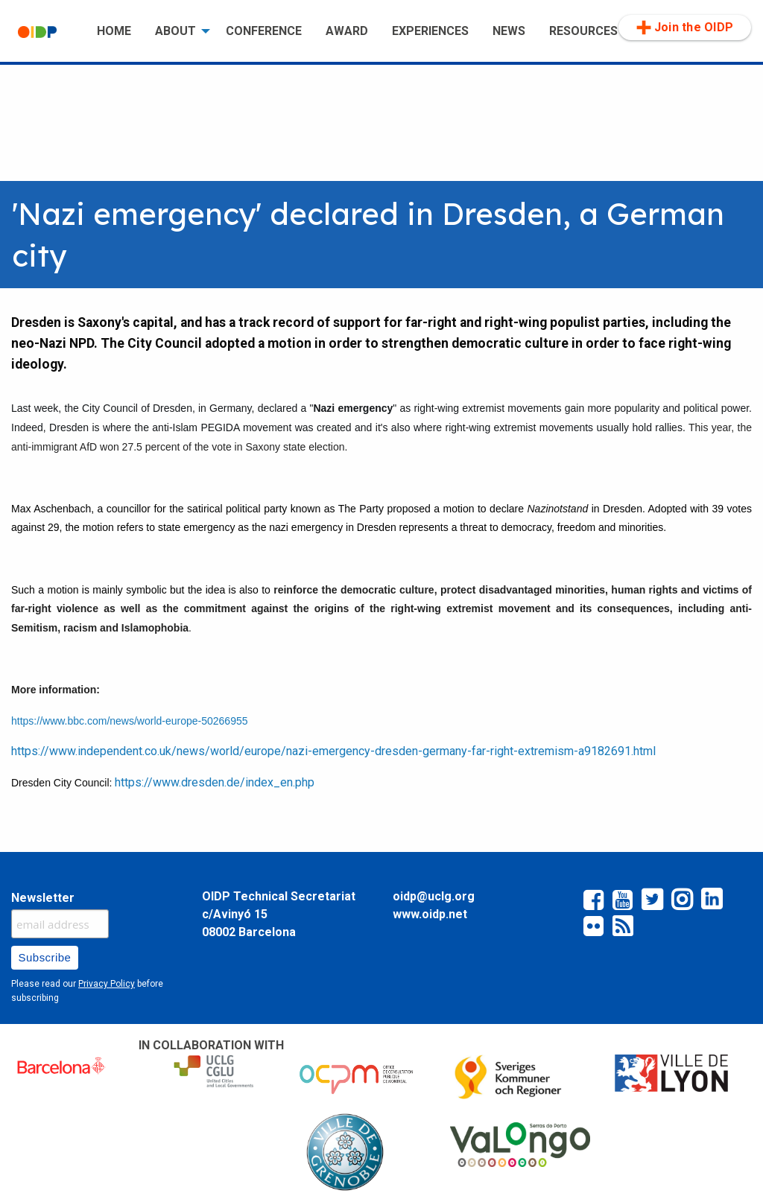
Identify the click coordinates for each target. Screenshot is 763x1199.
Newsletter (43, 898)
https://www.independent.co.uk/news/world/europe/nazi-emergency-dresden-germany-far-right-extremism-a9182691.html (333, 751)
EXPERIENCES (430, 31)
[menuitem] (45, 31)
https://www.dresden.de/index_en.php (214, 782)
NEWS (509, 31)
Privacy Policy (106, 984)
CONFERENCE (264, 31)
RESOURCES (583, 31)
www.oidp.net (430, 914)
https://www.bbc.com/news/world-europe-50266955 (129, 721)
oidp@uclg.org (434, 896)
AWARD (347, 31)
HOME (114, 31)
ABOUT (175, 31)
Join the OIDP (684, 27)
